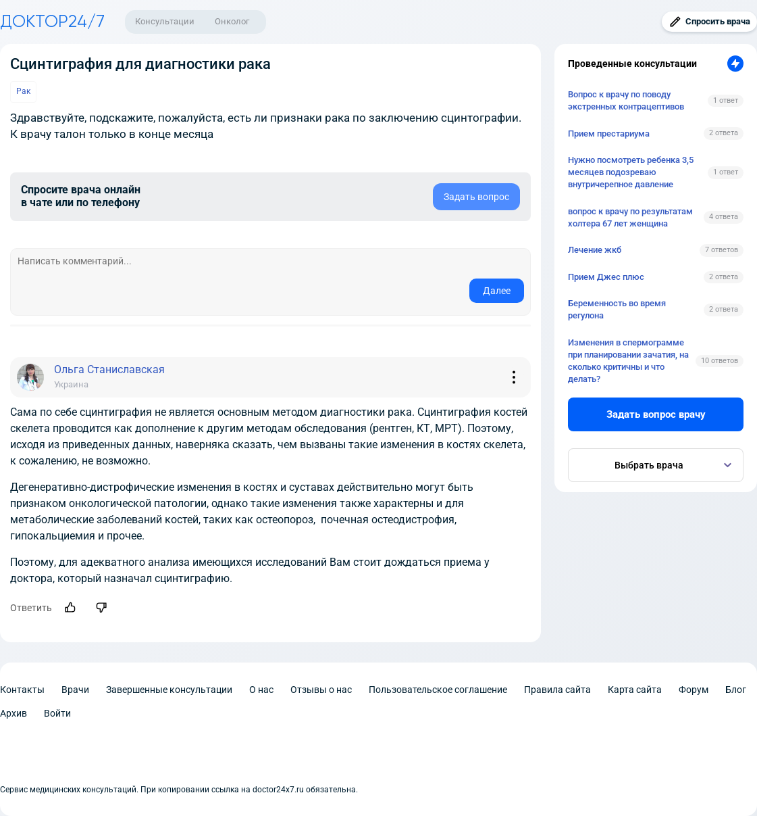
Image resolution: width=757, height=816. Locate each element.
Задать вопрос (476, 196)
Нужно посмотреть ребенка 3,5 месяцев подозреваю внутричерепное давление (631, 172)
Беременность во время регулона (617, 309)
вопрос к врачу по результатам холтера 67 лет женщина (630, 217)
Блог (735, 689)
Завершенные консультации (169, 689)
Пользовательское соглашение (438, 689)
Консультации (164, 21)
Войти (57, 713)
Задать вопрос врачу (656, 414)
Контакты (22, 689)
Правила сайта (557, 689)
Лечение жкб (594, 250)
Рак (23, 91)
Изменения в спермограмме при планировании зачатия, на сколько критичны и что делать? (628, 361)
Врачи (75, 689)
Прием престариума (609, 133)
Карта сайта (635, 689)
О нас (261, 689)
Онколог (232, 21)
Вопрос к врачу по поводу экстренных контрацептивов (626, 100)
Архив (13, 713)
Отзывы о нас (321, 689)
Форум (693, 689)
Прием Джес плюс (606, 277)
